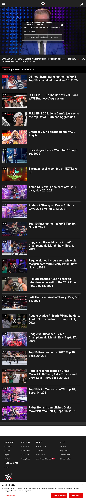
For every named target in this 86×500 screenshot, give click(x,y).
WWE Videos (25, 450)
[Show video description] (78, 59)
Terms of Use (40, 455)
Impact (6, 455)
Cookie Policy (65, 455)
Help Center (64, 450)
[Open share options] (83, 59)
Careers (7, 450)
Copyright (39, 450)
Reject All (75, 495)
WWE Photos (25, 455)
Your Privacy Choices (43, 459)
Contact (7, 459)
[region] (43, 490)
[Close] (82, 484)
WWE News (25, 446)
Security (63, 446)
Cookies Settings (9, 495)
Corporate (7, 446)
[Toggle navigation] (3, 3)
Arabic (6, 467)
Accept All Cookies (59, 495)
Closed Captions (66, 459)
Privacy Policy (41, 446)
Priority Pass (25, 459)
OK (43, 37)
